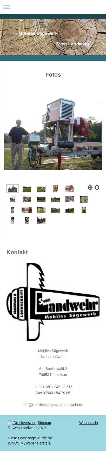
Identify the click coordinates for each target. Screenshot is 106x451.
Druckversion (22, 423)
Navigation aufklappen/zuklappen (53, 6)
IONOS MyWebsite (23, 443)
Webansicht (88, 423)
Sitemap (44, 423)
